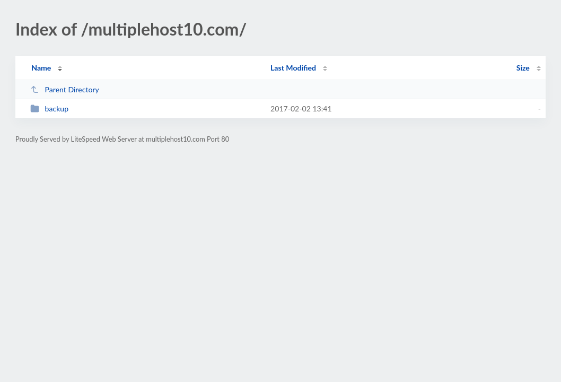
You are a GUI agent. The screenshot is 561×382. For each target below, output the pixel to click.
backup (49, 108)
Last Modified (293, 67)
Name (41, 67)
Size (523, 67)
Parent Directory (64, 89)
